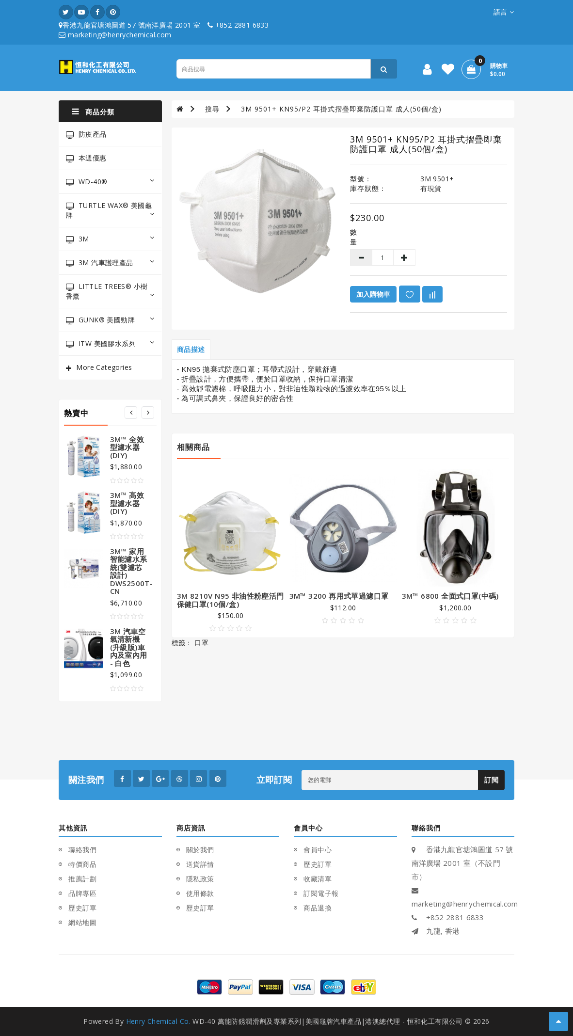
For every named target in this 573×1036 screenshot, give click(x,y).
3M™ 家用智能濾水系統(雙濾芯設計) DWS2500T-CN (131, 571)
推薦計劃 (82, 878)
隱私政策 (200, 878)
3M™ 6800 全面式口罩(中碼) (450, 596)
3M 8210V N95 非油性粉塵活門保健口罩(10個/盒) (230, 600)
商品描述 (191, 349)
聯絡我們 (82, 849)
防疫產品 (86, 134)
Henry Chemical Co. (158, 1021)
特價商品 (82, 864)
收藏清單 (317, 878)
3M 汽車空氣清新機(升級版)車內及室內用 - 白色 (128, 647)
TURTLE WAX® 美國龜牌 (110, 210)
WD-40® (110, 181)
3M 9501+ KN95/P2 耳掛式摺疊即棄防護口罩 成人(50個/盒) (341, 108)
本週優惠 (86, 157)
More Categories (104, 367)
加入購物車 (373, 294)
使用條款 (200, 893)
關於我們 (200, 849)
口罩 (201, 642)
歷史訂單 (82, 907)
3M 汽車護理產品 (110, 262)
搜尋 (212, 108)
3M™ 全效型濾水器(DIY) (127, 447)
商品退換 (317, 907)
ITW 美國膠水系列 (110, 343)
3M (110, 238)
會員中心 (317, 849)
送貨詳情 (200, 864)
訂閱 (491, 779)
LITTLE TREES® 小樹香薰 (110, 291)
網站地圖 (82, 922)
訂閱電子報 (321, 893)
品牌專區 (82, 893)
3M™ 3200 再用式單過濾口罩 (339, 596)
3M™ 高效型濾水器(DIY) (127, 503)
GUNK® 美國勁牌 (110, 319)
